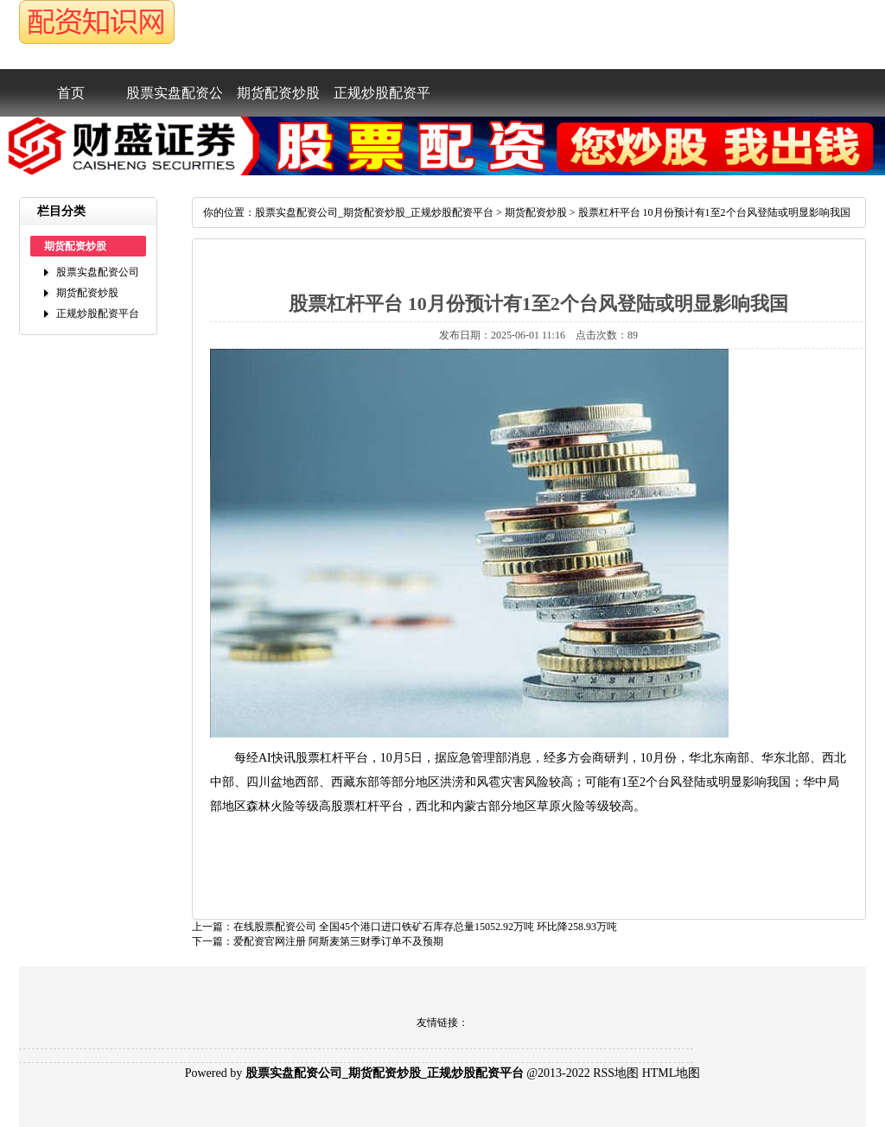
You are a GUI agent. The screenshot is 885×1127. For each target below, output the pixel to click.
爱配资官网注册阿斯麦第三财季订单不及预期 (338, 941)
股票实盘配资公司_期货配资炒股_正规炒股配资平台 (374, 212)
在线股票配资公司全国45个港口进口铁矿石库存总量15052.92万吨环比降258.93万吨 (425, 927)
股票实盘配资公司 (174, 101)
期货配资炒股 (278, 92)
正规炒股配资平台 (382, 101)
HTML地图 (671, 1073)
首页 (71, 92)
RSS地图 (616, 1073)
